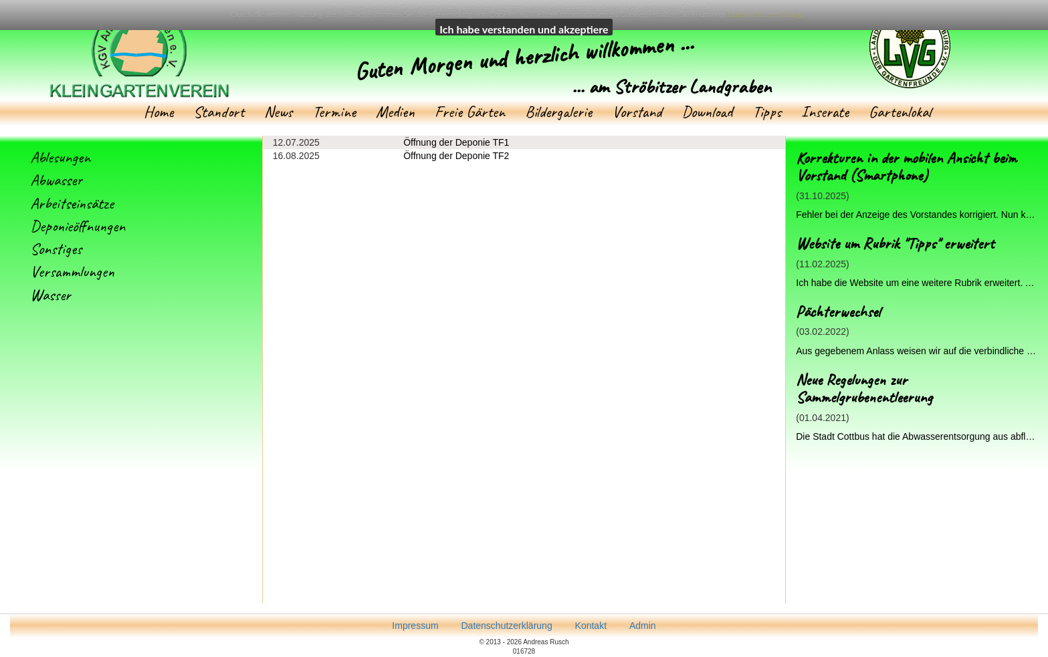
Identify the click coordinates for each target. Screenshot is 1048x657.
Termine (334, 112)
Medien (395, 112)
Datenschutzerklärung (765, 14)
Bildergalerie (558, 112)
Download (707, 112)
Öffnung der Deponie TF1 (456, 142)
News (278, 112)
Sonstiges (56, 249)
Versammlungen (72, 271)
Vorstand (636, 112)
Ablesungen (60, 157)
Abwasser (56, 180)
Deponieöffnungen (77, 226)
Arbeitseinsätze (72, 203)
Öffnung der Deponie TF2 (456, 155)
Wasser (50, 295)
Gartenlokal (900, 112)
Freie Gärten (470, 112)
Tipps (766, 112)
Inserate (825, 112)
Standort (218, 112)
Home (158, 112)
